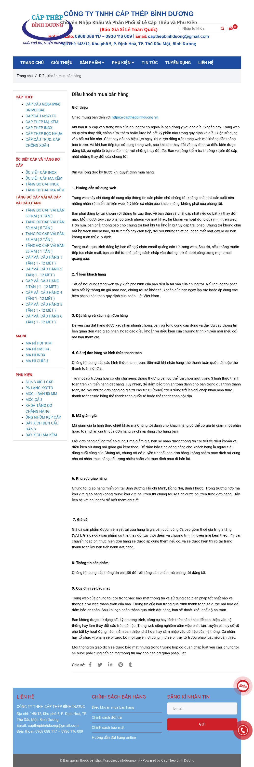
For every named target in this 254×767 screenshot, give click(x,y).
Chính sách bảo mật (108, 727)
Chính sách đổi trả (107, 717)
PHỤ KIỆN (123, 62)
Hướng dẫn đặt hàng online (114, 737)
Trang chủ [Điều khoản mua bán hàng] (25, 76)
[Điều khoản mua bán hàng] (47, 28)
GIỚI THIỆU (61, 62)
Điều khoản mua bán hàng (113, 707)
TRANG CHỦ (32, 62)
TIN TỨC (150, 62)
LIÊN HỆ (206, 62)
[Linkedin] (110, 665)
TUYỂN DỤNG (178, 62)
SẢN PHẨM (92, 62)
